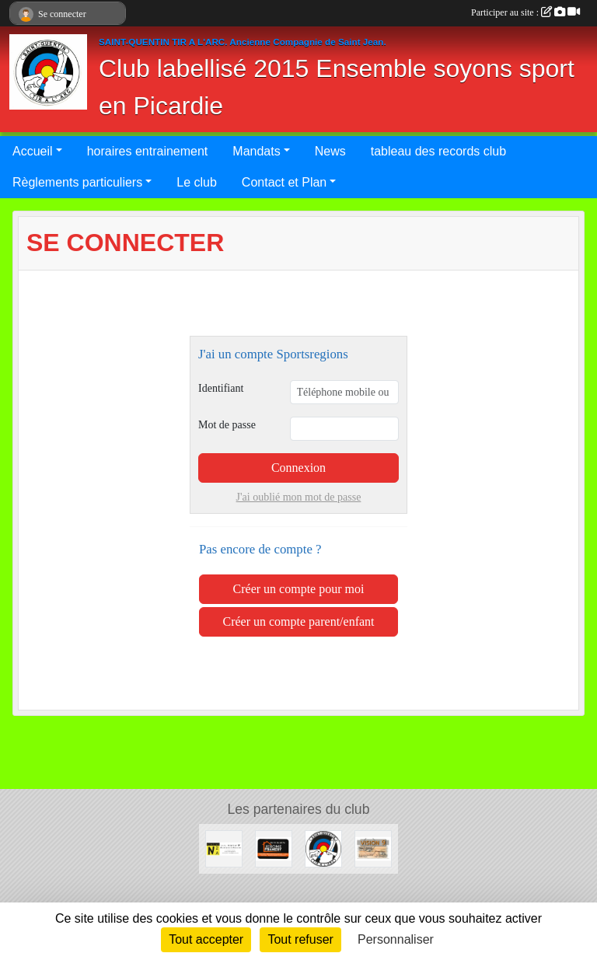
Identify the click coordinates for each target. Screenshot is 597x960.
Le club (196, 182)
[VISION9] (373, 847)
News (330, 151)
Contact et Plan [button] (284, 182)
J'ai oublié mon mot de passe (298, 497)
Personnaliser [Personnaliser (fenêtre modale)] (396, 939)
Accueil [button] (32, 151)
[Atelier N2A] (224, 847)
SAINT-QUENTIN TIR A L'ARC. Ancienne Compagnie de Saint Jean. (242, 42)
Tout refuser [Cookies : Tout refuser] (300, 939)
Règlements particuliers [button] (77, 182)
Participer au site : (525, 12)
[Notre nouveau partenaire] (273, 847)
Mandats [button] (256, 151)
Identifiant (220, 388)
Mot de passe (227, 425)
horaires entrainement (147, 151)
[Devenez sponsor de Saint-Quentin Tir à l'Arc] (323, 847)
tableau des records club (438, 151)
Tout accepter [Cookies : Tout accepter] (206, 939)
